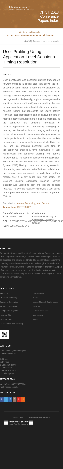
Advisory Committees (9, 306)
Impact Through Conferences (45, 302)
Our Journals (38, 293)
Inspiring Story (6, 315)
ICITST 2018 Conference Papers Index (48, 16)
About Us (4, 293)
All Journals (34, 32)
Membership (38, 315)
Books (35, 298)
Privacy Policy (43, 417)
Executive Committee (9, 302)
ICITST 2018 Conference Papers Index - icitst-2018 (30, 35)
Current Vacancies (41, 311)
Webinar (36, 306)
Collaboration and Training (11, 324)
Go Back (23, 32)
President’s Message (9, 298)
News (35, 319)
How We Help (6, 319)
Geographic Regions (9, 311)
